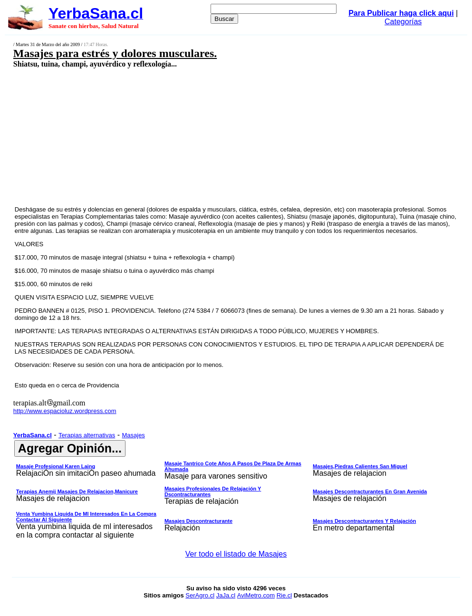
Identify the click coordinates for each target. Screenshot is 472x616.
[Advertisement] (197, 136)
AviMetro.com (256, 595)
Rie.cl (284, 595)
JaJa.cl (225, 595)
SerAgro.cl (199, 595)
